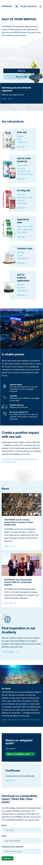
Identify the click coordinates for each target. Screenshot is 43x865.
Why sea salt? (21, 77)
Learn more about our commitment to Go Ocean (21, 720)
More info (10, 780)
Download (7, 858)
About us (21, 71)
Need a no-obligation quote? (20, 754)
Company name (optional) (12, 847)
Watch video (7, 99)
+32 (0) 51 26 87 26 (25, 6)
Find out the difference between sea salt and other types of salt (19, 460)
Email (4, 836)
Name (4, 825)
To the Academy (8, 652)
